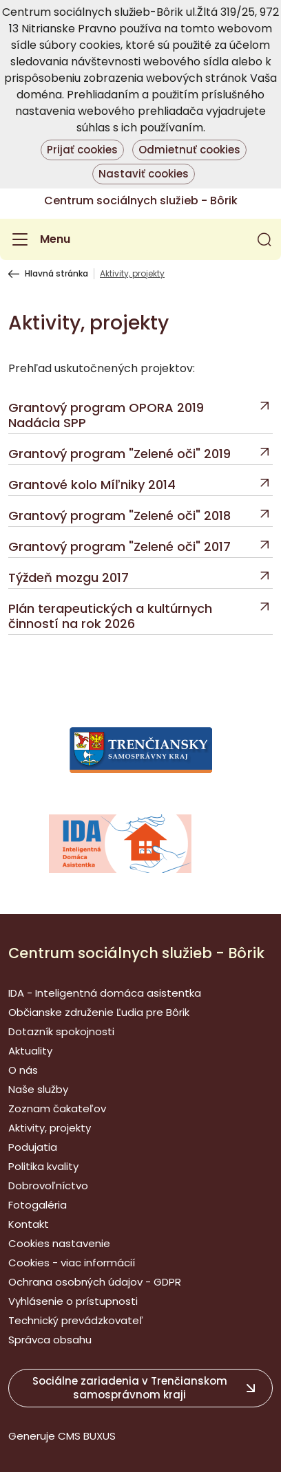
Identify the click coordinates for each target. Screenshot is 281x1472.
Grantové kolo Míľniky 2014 (92, 485)
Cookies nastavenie (59, 1243)
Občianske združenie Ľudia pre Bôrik (98, 1012)
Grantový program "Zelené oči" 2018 (119, 515)
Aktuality (30, 1050)
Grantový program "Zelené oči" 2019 (119, 454)
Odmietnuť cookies (189, 149)
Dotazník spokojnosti (61, 1031)
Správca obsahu (50, 1339)
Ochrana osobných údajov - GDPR (94, 1282)
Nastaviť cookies (143, 173)
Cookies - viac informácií (71, 1262)
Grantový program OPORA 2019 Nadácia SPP (106, 415)
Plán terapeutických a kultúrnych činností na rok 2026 (110, 616)
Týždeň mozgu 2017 (68, 577)
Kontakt (28, 1224)
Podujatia (32, 1147)
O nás (23, 1070)
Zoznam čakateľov (57, 1108)
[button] (264, 239)
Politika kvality (43, 1166)
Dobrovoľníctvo (48, 1185)
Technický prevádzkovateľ (75, 1320)
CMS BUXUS (87, 1436)
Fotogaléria (37, 1205)
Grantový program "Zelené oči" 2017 (119, 546)
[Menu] (39, 239)
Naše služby (38, 1089)
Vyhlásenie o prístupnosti (73, 1301)
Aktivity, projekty (49, 1128)
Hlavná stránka (56, 273)
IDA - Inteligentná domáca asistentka (104, 993)
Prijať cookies (82, 149)
